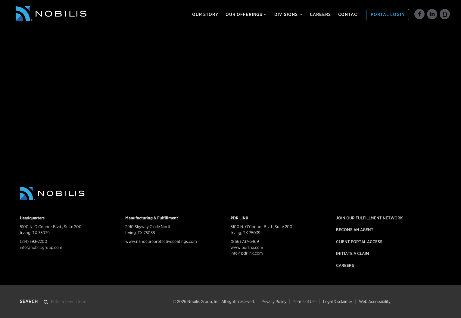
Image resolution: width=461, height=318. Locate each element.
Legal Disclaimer (337, 301)
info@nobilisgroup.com (41, 247)
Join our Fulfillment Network (369, 218)
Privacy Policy (273, 301)
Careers (320, 14)
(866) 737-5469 (245, 241)
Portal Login (388, 14)
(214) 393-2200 (33, 241)
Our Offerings (246, 14)
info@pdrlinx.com (247, 253)
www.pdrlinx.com (247, 247)
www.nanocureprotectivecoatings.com (161, 241)
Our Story (205, 14)
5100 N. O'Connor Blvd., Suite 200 (51, 226)
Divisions (288, 14)
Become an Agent (354, 229)
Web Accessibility (375, 301)
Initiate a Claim (352, 253)
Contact (349, 14)
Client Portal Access (359, 241)
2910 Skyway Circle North (148, 226)
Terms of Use (304, 301)
